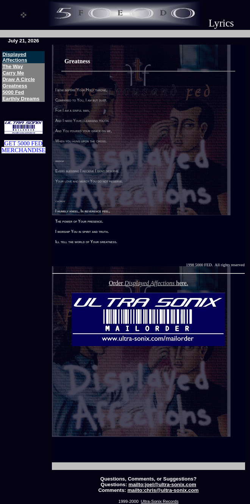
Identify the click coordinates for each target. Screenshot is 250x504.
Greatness (14, 86)
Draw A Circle (18, 79)
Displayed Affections (14, 57)
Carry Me (13, 73)
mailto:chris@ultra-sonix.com (163, 490)
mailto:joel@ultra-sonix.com (162, 484)
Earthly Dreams (20, 98)
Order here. (148, 283)
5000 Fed (13, 92)
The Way (12, 66)
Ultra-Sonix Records (159, 501)
